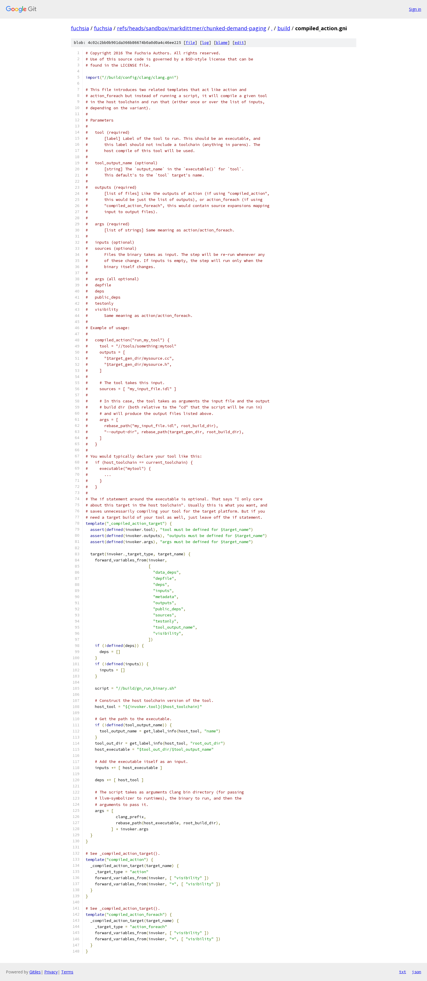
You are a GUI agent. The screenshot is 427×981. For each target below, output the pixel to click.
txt (402, 971)
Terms (67, 972)
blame (222, 42)
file (190, 42)
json (416, 971)
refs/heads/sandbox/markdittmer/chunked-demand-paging (191, 28)
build (283, 28)
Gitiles (35, 972)
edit (239, 42)
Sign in (415, 9)
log (205, 42)
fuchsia (80, 28)
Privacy (51, 972)
